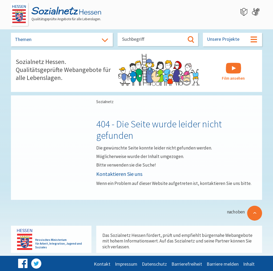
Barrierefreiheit (186, 264)
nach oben (235, 212)
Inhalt (249, 264)
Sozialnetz (105, 101)
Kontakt (102, 264)
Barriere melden (223, 264)
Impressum (126, 264)
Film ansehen (233, 72)
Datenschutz (154, 264)
